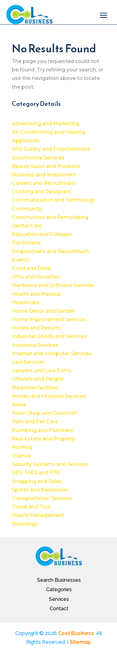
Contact (59, 609)
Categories (59, 589)
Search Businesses (59, 580)
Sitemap (80, 642)
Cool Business (76, 633)
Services (59, 599)
